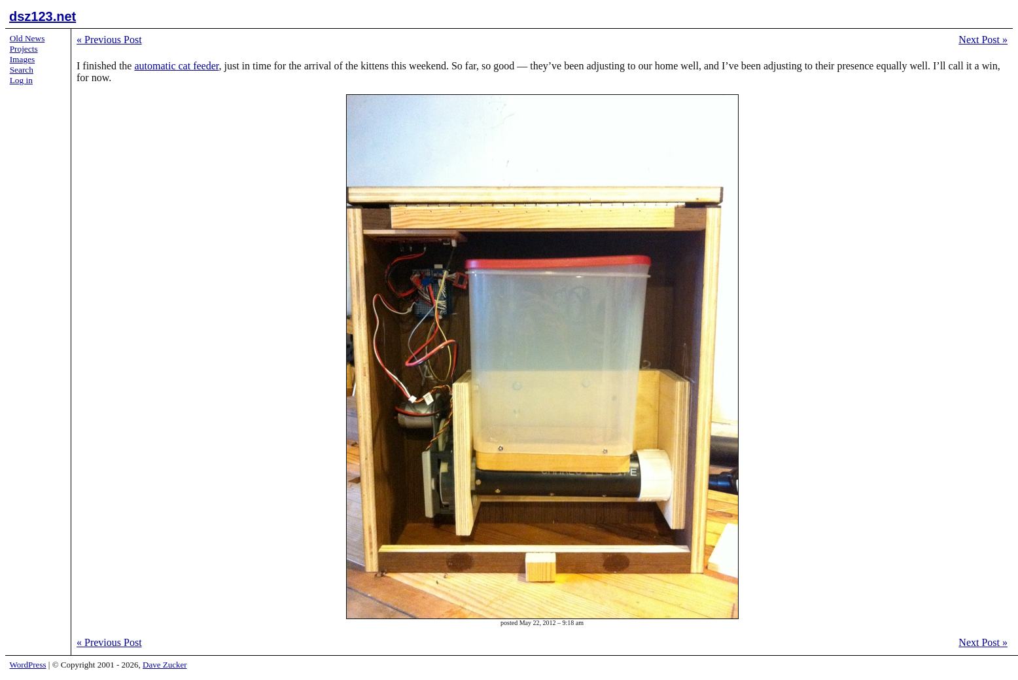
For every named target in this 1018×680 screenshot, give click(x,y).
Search (21, 70)
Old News (27, 38)
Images (22, 59)
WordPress (28, 665)
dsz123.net (42, 16)
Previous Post (109, 39)
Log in (21, 80)
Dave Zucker (165, 665)
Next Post (983, 39)
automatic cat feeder (176, 65)
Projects (24, 49)
